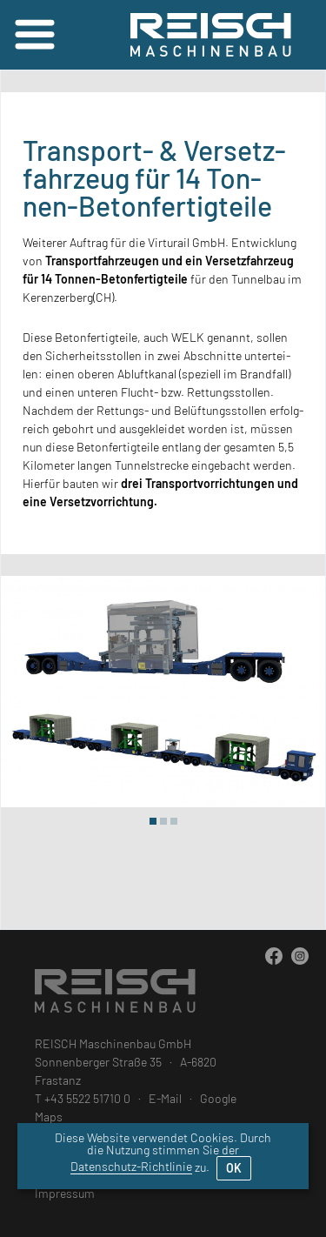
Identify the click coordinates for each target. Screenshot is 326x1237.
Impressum (65, 1193)
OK (234, 1167)
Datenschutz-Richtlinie (131, 1166)
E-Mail (165, 1098)
